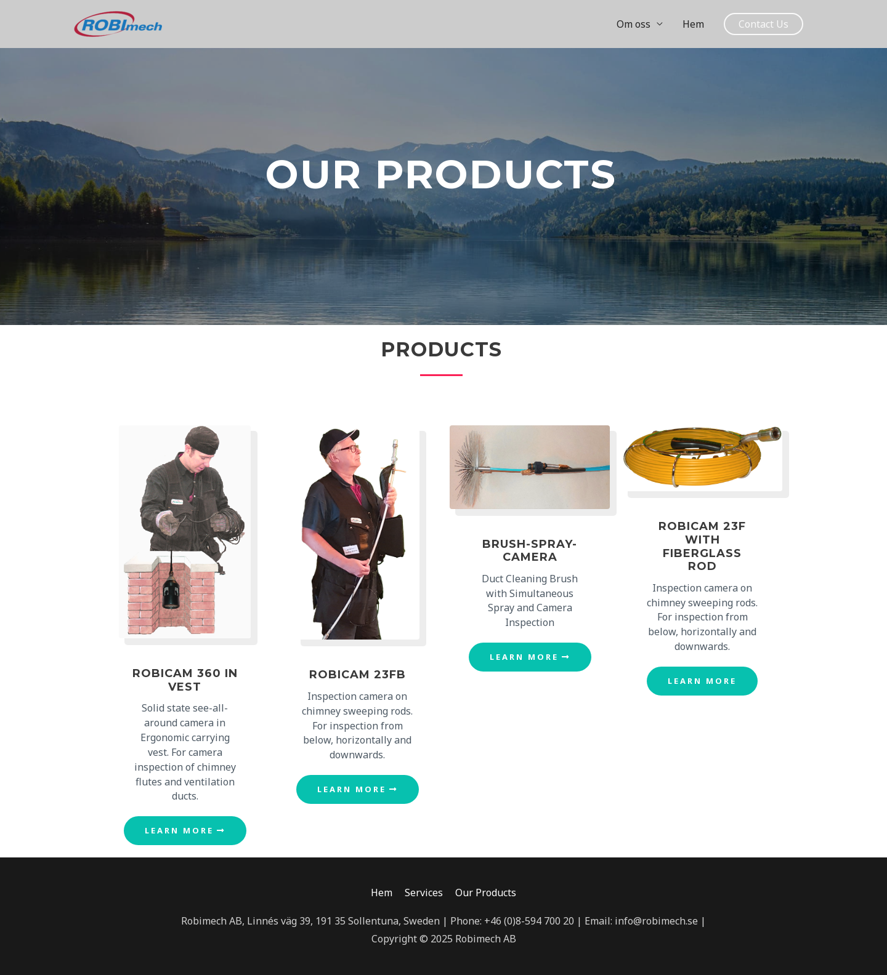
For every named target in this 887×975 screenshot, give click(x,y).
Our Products (485, 892)
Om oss (633, 24)
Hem (693, 24)
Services (424, 892)
